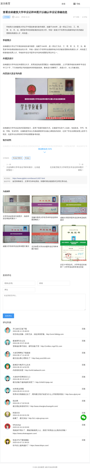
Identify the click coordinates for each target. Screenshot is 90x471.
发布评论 (8, 316)
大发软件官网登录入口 (21, 377)
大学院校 (7, 17)
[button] (76, 4)
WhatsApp (17, 425)
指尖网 (15, 401)
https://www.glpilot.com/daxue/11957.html (29, 178)
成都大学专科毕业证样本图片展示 (16, 246)
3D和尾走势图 (18, 389)
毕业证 (27, 158)
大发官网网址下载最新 (21, 353)
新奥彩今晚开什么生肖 (21, 365)
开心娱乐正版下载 (20, 329)
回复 (83, 329)
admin (15, 17)
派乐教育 (5, 3)
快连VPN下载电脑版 (21, 440)
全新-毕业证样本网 (51, 467)
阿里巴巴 (16, 413)
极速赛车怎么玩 (19, 341)
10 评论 (84, 17)
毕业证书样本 (17, 158)
